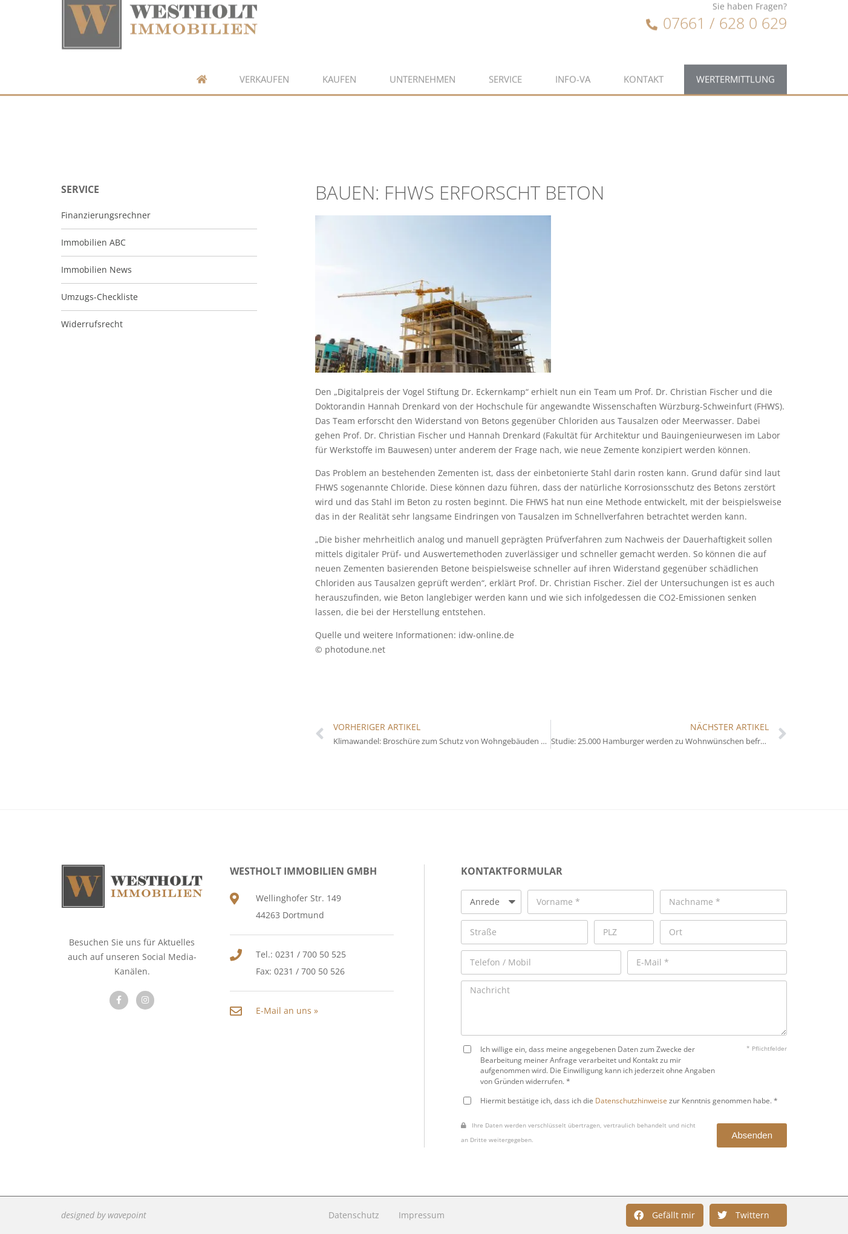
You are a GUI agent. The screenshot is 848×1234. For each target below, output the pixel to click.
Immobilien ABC (93, 242)
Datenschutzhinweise (631, 1100)
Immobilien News (96, 269)
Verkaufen (264, 55)
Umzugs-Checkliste (99, 296)
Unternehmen (422, 55)
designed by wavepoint (103, 1215)
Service (505, 55)
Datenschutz (353, 1215)
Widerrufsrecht (92, 324)
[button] (664, 1215)
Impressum (422, 1215)
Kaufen (339, 55)
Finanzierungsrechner (106, 215)
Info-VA (572, 55)
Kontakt (644, 55)
